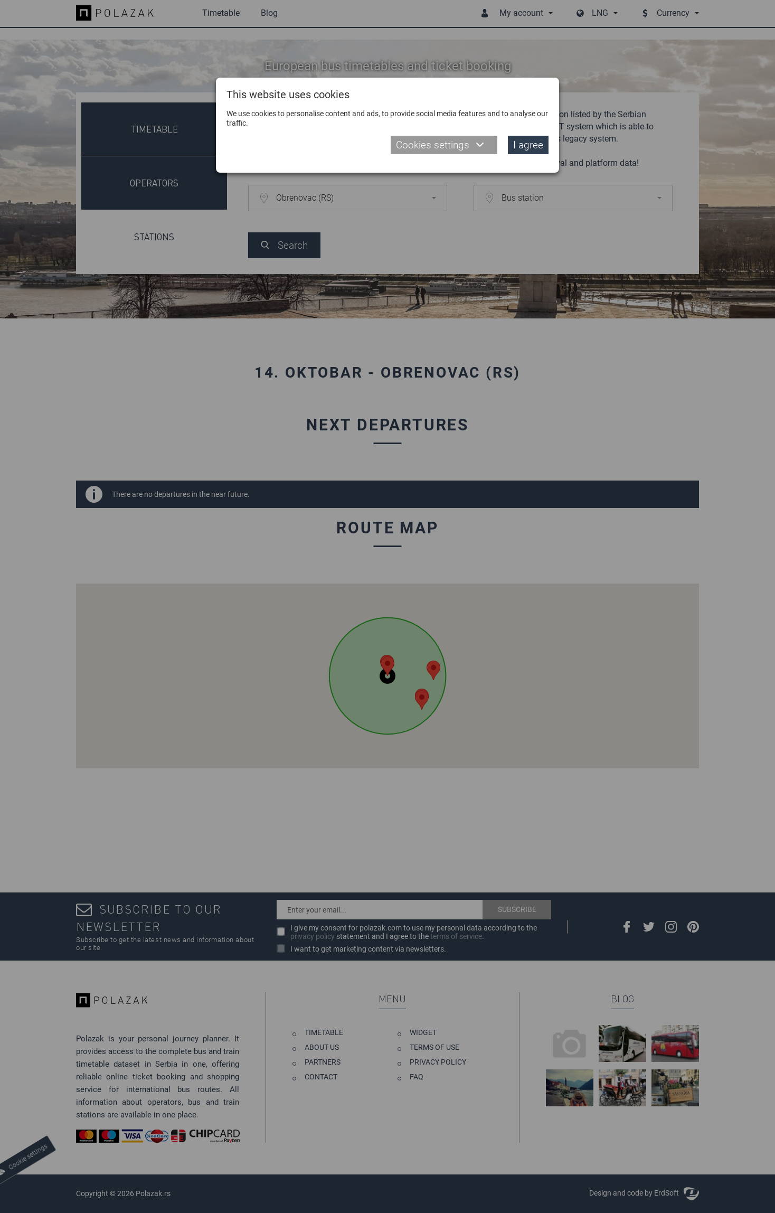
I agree (528, 145)
